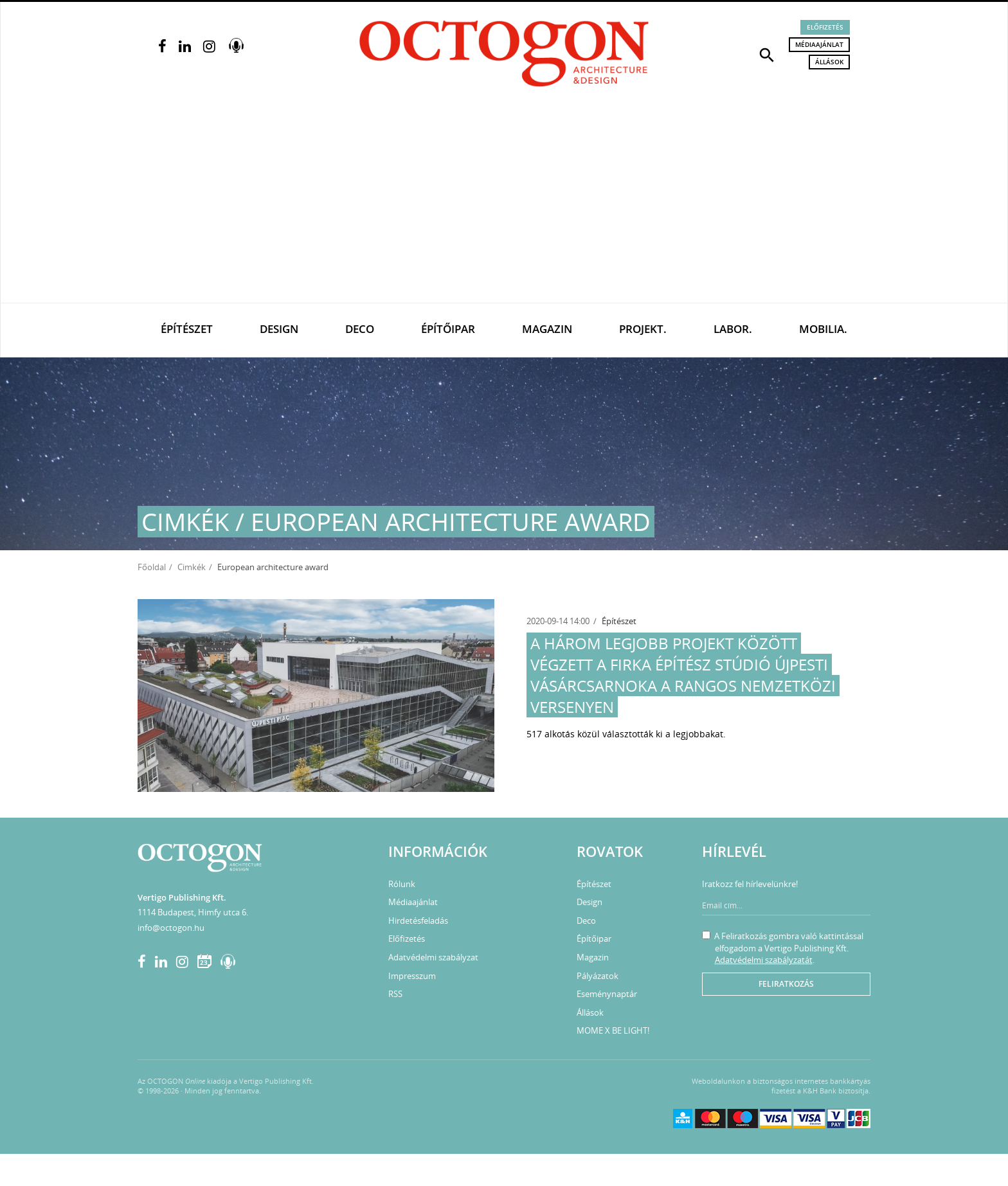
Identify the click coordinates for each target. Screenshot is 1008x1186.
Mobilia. (823, 328)
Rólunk (401, 884)
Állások (829, 61)
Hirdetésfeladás (418, 920)
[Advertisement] (504, 206)
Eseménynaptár (607, 994)
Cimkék (191, 567)
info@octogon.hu (171, 927)
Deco (359, 328)
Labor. (733, 328)
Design (279, 328)
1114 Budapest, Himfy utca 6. (193, 912)
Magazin (547, 328)
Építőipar (448, 328)
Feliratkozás (786, 983)
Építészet (187, 328)
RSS (395, 994)
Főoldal (152, 567)
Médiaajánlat (819, 44)
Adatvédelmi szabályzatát (764, 960)
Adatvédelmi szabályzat (433, 957)
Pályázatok (597, 976)
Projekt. (643, 328)
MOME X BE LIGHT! (613, 1030)
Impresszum (412, 976)
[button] (767, 54)
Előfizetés (825, 26)
